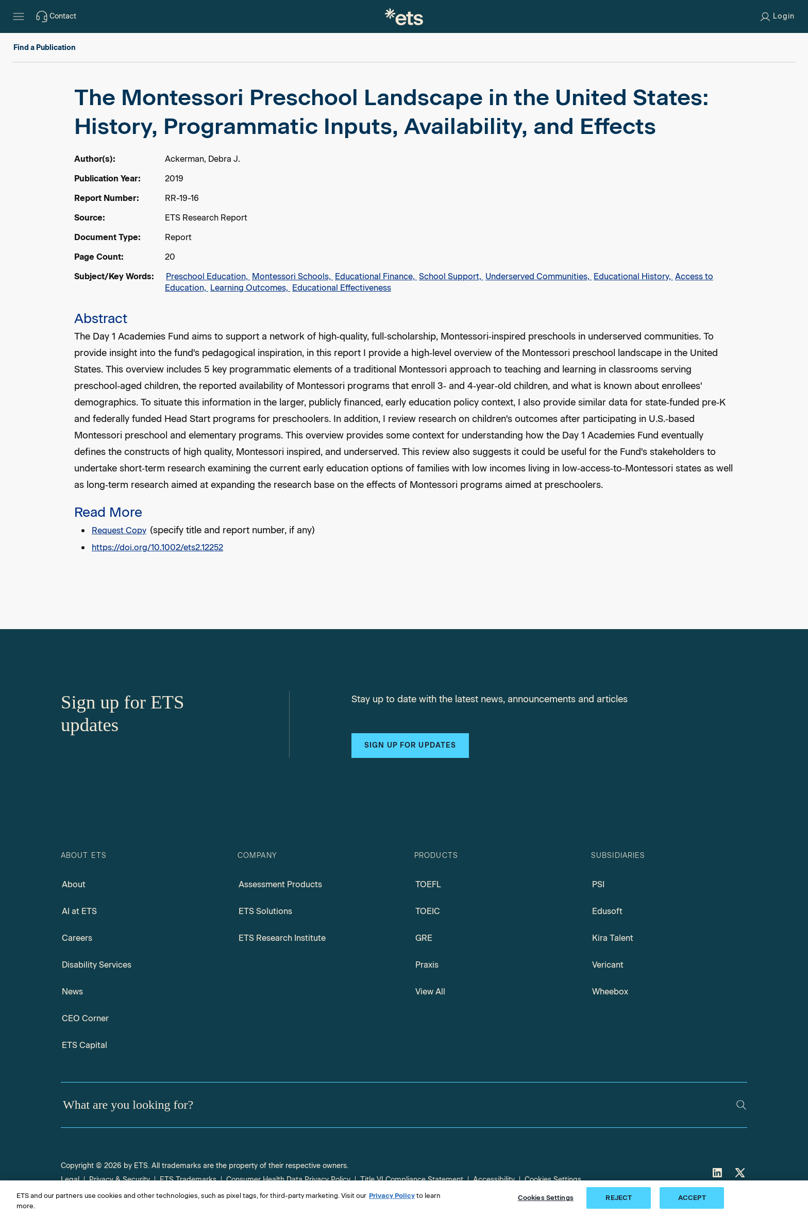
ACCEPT (692, 1198)
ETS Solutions (265, 911)
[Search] (741, 1105)
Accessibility (494, 1179)
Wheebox (610, 991)
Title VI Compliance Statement (411, 1179)
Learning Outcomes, (250, 288)
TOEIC (427, 911)
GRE (423, 938)
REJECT (618, 1198)
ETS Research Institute (282, 938)
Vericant (608, 965)
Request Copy (119, 530)
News (72, 991)
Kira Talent (612, 938)
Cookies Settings (553, 1179)
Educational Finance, (376, 276)
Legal (70, 1179)
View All (430, 991)
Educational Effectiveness (341, 288)
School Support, (451, 276)
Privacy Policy (392, 1195)
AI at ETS (79, 911)
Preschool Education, (208, 276)
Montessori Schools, (292, 276)
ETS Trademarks (188, 1179)
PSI (598, 884)
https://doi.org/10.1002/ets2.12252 (157, 547)
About (74, 884)
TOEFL (428, 884)
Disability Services (96, 965)
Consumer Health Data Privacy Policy (288, 1179)
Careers (77, 938)
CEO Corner (85, 1018)
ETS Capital (84, 1045)
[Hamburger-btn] (18, 16)
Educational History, (633, 276)
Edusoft (607, 911)
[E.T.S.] (404, 16)
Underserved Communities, (538, 276)
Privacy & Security (119, 1179)
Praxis (427, 965)
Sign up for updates (410, 745)
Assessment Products (280, 884)
